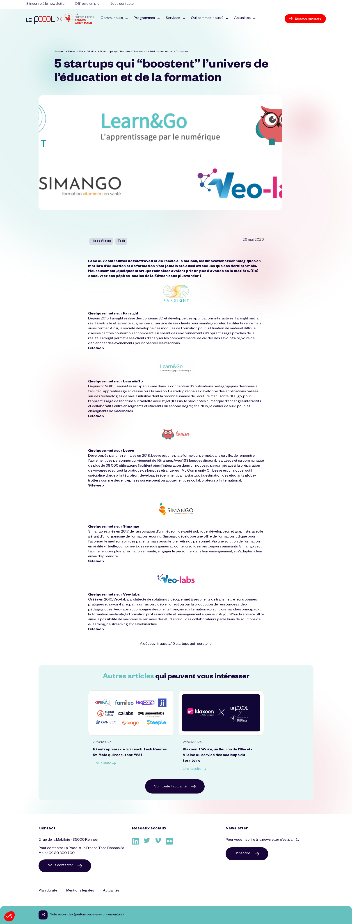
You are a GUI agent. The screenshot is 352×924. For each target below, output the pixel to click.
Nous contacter (122, 4)
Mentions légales (80, 891)
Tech (121, 241)
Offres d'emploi (88, 4)
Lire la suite (104, 764)
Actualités (111, 891)
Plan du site (48, 891)
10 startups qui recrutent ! (191, 644)
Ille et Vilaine (87, 52)
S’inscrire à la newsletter (46, 4)
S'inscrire (247, 854)
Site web (96, 349)
